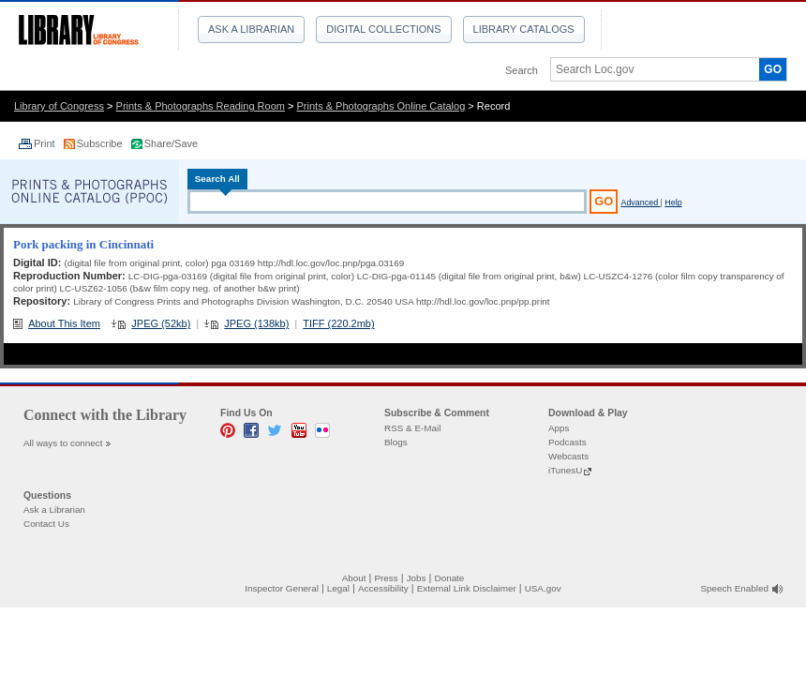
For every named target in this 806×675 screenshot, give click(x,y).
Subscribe (101, 143)
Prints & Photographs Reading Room (200, 106)
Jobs (416, 578)
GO (773, 69)
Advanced (640, 202)
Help (672, 202)
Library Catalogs (524, 29)
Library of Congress (59, 106)
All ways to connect (63, 443)
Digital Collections (383, 29)
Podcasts (567, 442)
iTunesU (565, 470)
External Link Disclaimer (466, 588)
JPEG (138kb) (256, 323)
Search (521, 70)
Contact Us (46, 523)
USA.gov (543, 588)
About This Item (64, 323)
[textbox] (648, 69)
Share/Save (171, 143)
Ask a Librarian (251, 29)
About (354, 578)
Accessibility (383, 588)
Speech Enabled (735, 588)
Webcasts (568, 456)
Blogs (396, 442)
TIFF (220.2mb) (338, 323)
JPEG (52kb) (160, 323)
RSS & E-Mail (412, 428)
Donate (450, 578)
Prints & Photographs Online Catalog (381, 106)
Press (385, 578)
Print (46, 143)
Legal (338, 588)
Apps (559, 428)
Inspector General (282, 588)
